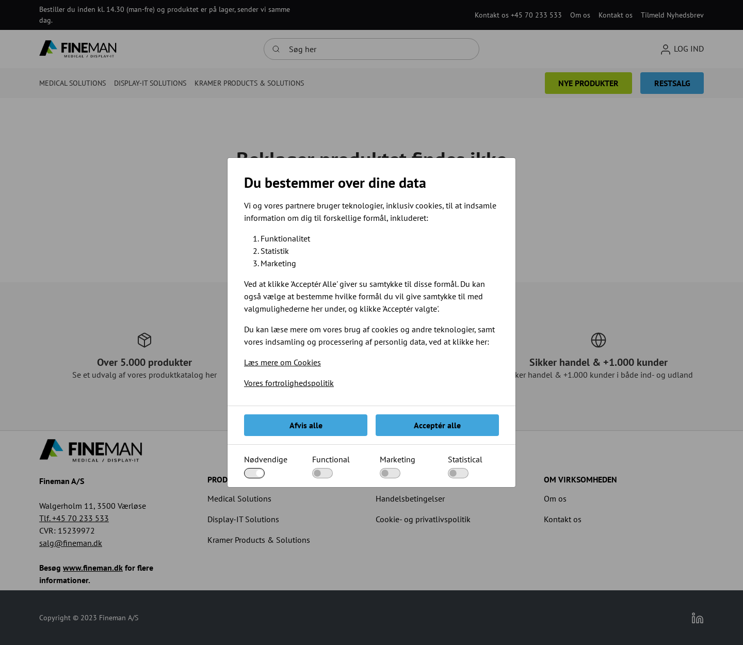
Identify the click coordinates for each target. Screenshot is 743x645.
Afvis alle (305, 425)
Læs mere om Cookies (282, 362)
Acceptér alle (437, 425)
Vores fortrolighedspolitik (289, 383)
